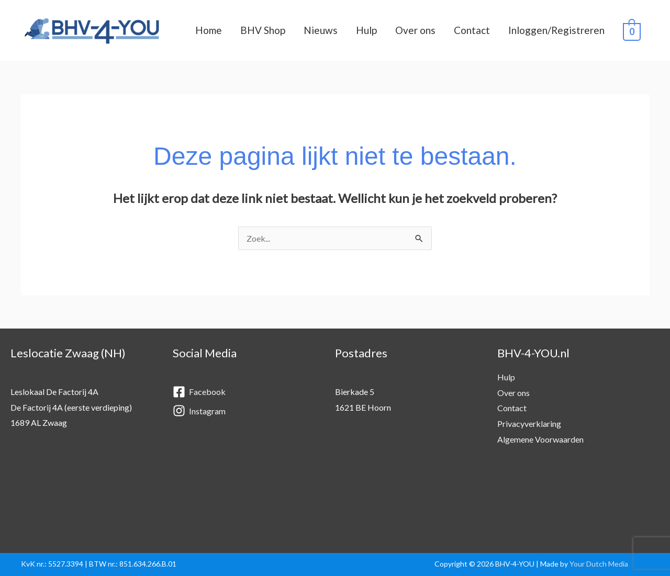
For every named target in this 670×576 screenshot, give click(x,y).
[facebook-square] (243, 392)
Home (208, 30)
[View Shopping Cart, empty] (632, 31)
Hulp (366, 30)
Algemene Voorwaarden (540, 439)
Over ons (415, 30)
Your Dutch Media (599, 563)
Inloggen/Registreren (556, 30)
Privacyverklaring (529, 423)
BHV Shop (262, 30)
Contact (472, 30)
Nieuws (321, 30)
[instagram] (243, 411)
